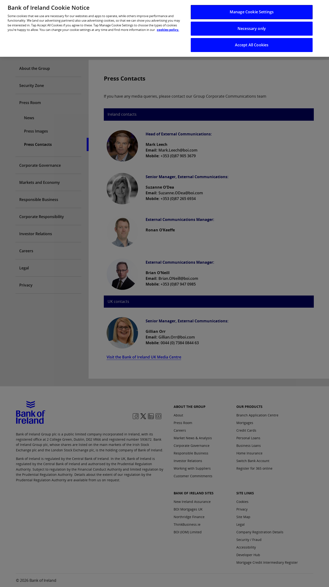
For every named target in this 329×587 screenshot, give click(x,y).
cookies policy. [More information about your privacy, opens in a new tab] (168, 26)
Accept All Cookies (252, 41)
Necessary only (252, 25)
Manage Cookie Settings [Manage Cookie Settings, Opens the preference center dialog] (252, 8)
